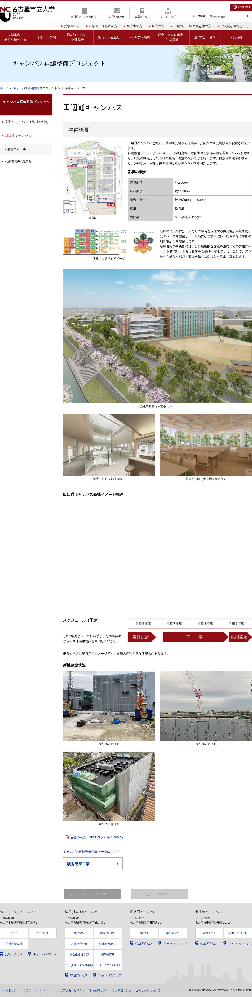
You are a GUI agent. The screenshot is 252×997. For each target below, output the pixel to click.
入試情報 (236, 37)
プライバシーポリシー (39, 990)
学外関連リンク (130, 990)
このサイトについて (157, 990)
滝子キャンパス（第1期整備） (27, 122)
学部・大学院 (46, 37)
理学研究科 (108, 954)
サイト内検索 (197, 16)
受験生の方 (72, 26)
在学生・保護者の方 (103, 26)
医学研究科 (43, 933)
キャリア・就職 (139, 37)
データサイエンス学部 (79, 965)
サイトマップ (168, 16)
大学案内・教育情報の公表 (15, 37)
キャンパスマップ (45, 954)
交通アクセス (142, 16)
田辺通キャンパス (18, 135)
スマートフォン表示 (94, 894)
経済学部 (79, 933)
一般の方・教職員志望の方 (192, 26)
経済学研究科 (108, 933)
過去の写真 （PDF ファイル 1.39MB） (97, 837)
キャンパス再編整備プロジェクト (35, 88)
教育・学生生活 (109, 37)
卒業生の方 (134, 26)
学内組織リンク (105, 990)
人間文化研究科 (107, 943)
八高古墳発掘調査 (18, 161)
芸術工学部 (209, 933)
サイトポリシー (10, 990)
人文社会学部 (79, 943)
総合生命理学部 (79, 954)
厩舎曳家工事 (78, 864)
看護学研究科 (14, 943)
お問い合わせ (116, 16)
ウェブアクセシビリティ (74, 990)
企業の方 (158, 26)
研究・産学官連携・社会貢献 (172, 37)
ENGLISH (244, 7)
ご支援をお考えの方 (234, 26)
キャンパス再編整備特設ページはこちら (91, 851)
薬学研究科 (173, 933)
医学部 (14, 933)
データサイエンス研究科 (108, 965)
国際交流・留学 (205, 37)
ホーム (4, 88)
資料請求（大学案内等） (85, 16)
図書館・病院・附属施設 (78, 37)
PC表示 (163, 894)
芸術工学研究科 (238, 933)
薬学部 (144, 933)
